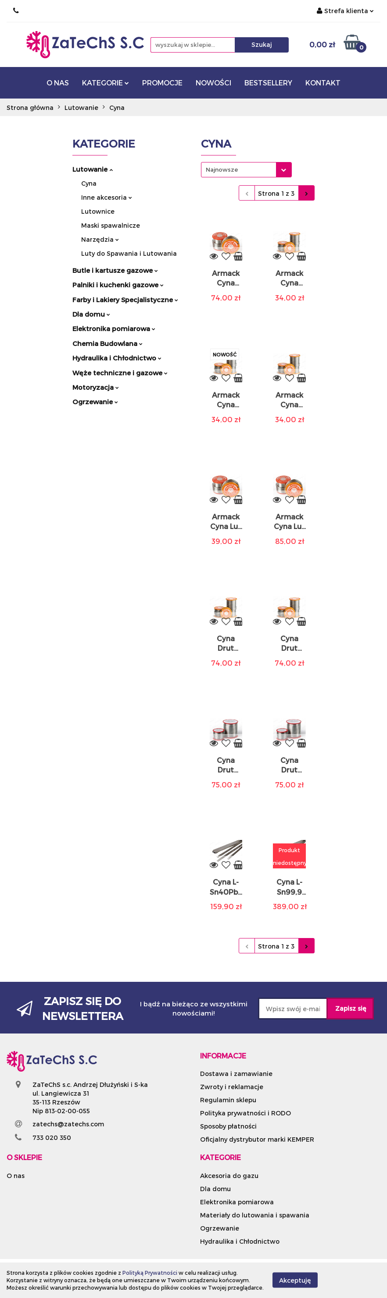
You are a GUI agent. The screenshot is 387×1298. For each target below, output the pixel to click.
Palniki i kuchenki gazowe (118, 285)
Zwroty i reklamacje (231, 1086)
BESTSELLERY (268, 82)
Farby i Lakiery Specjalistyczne (125, 299)
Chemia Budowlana (107, 343)
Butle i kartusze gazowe (115, 270)
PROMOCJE (162, 82)
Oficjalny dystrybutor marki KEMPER (257, 1139)
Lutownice (98, 211)
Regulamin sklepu (228, 1100)
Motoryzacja (95, 387)
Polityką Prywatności (149, 1273)
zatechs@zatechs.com (68, 1124)
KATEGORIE (105, 82)
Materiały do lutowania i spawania (254, 1215)
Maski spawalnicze (110, 225)
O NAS (58, 82)
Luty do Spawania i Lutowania (129, 253)
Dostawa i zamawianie (236, 1073)
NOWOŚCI (213, 82)
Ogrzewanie (95, 402)
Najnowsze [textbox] (222, 169)
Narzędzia (100, 239)
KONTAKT (322, 82)
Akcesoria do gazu (229, 1175)
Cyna (89, 183)
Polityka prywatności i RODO (245, 1113)
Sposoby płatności (228, 1126)
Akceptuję (295, 1280)
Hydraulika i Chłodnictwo (116, 358)
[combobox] (246, 169)
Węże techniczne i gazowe (120, 373)
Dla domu (91, 314)
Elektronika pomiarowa (113, 328)
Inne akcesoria (106, 197)
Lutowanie (92, 169)
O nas (16, 1175)
